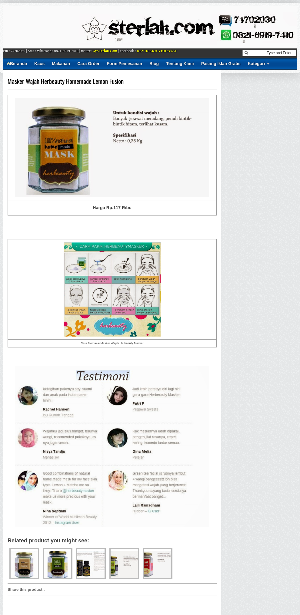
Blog (154, 63)
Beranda (17, 63)
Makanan (61, 63)
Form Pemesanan (124, 63)
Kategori (256, 63)
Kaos (39, 63)
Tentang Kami (180, 63)
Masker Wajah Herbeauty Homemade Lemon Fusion (66, 81)
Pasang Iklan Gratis (221, 63)
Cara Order (88, 63)
